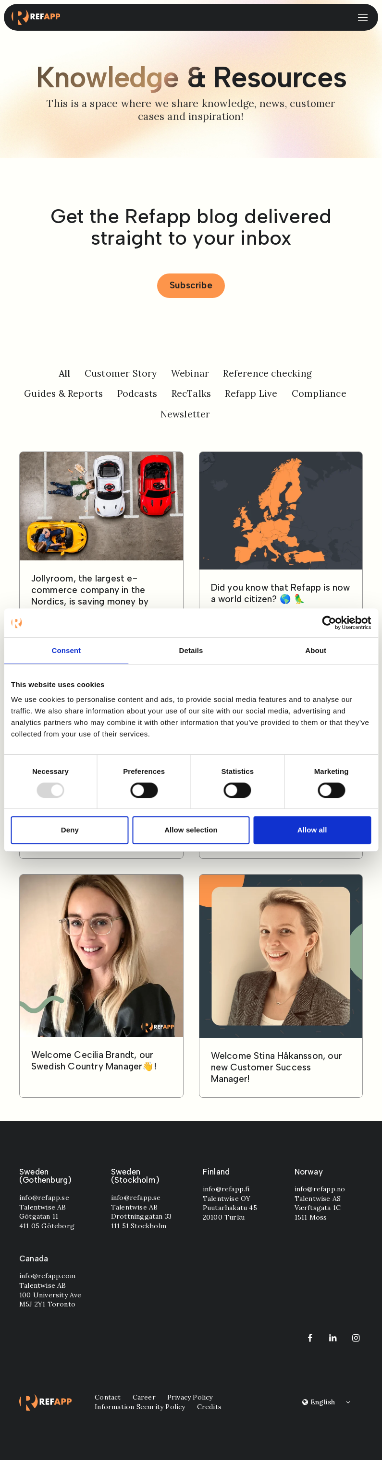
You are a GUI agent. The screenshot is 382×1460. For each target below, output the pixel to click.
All (65, 373)
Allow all (312, 830)
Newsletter (185, 414)
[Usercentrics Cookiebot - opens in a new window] (329, 623)
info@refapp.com (47, 1275)
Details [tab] (191, 650)
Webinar (190, 373)
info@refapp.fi (226, 1189)
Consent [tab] (66, 650)
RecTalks (191, 393)
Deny (70, 830)
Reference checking (267, 373)
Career (143, 1397)
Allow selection (191, 830)
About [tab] (315, 650)
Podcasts (137, 393)
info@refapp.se (44, 1197)
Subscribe (191, 285)
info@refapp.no (319, 1189)
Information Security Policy (140, 1406)
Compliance (319, 393)
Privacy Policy (189, 1397)
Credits (209, 1406)
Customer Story (121, 373)
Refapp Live (251, 393)
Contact (108, 1397)
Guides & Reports (63, 393)
